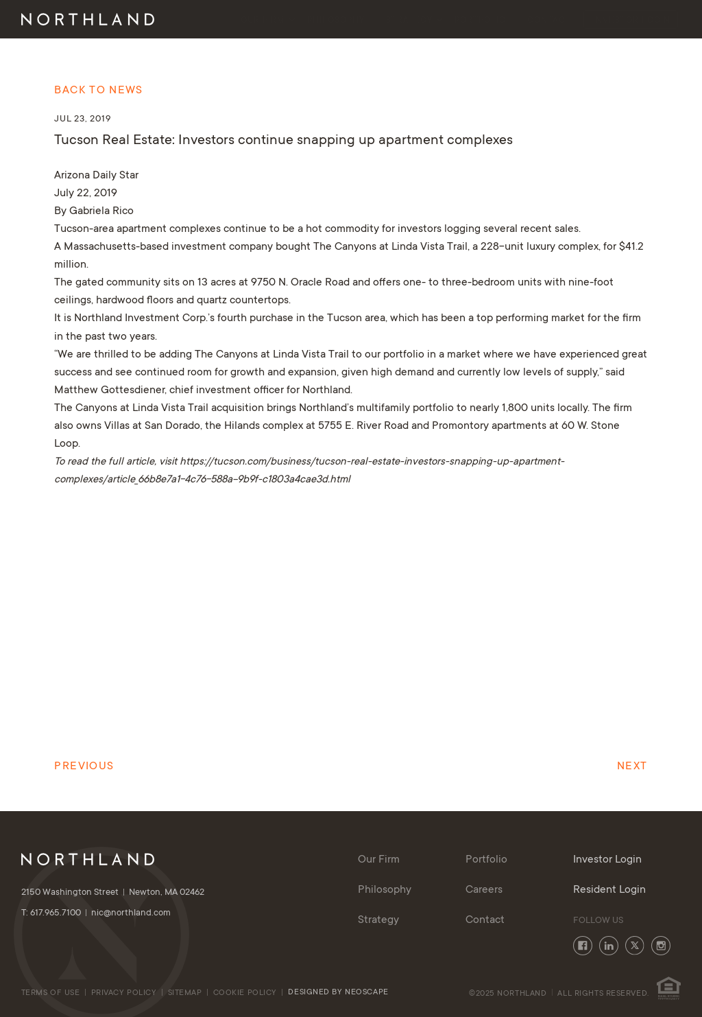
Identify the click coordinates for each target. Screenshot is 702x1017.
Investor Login (631, 20)
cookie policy (246, 993)
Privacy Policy (124, 993)
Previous (84, 766)
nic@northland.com (131, 913)
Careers (484, 890)
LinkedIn (608, 945)
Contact (549, 20)
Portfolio (480, 20)
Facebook (582, 945)
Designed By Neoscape (338, 992)
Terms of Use (50, 993)
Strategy (409, 20)
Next (632, 766)
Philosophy (336, 20)
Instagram (660, 945)
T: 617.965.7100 (56, 913)
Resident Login (609, 890)
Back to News (98, 90)
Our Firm (263, 20)
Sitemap (185, 993)
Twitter (634, 945)
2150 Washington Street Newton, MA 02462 (112, 892)
